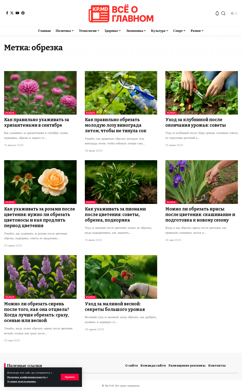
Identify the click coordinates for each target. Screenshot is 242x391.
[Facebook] (7, 13)
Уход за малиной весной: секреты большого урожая (115, 306)
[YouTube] (17, 13)
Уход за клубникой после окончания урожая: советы (195, 122)
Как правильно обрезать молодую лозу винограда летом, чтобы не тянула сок (116, 125)
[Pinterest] (23, 13)
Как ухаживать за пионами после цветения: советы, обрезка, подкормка (115, 214)
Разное (10, 113)
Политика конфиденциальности (26, 377)
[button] (70, 377)
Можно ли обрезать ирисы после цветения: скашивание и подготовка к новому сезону (200, 214)
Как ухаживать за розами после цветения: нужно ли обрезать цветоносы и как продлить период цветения (39, 217)
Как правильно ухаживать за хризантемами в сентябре (36, 122)
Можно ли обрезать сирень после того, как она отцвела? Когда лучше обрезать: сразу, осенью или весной (36, 312)
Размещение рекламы (187, 365)
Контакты (217, 365)
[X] (12, 13)
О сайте (131, 365)
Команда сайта (153, 365)
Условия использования (21, 381)
